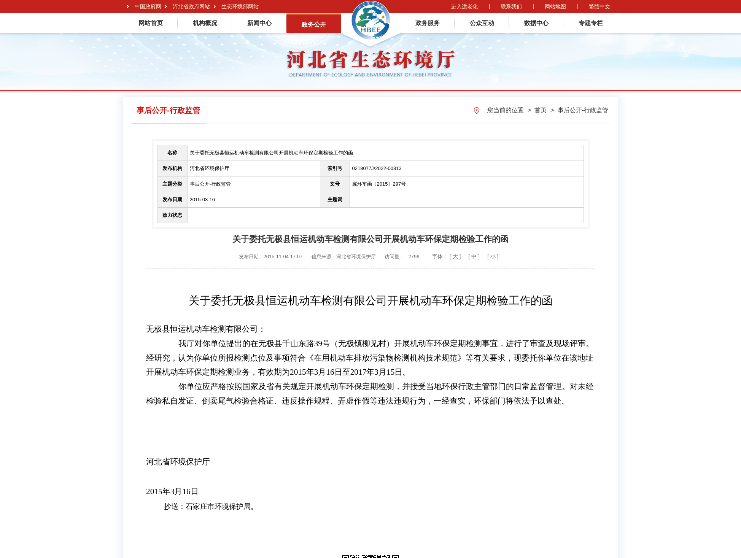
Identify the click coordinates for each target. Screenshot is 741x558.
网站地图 (555, 6)
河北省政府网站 (191, 6)
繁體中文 (599, 6)
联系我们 (511, 6)
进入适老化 (464, 6)
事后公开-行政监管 (583, 110)
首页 (541, 110)
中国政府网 (148, 6)
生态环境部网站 (240, 6)
